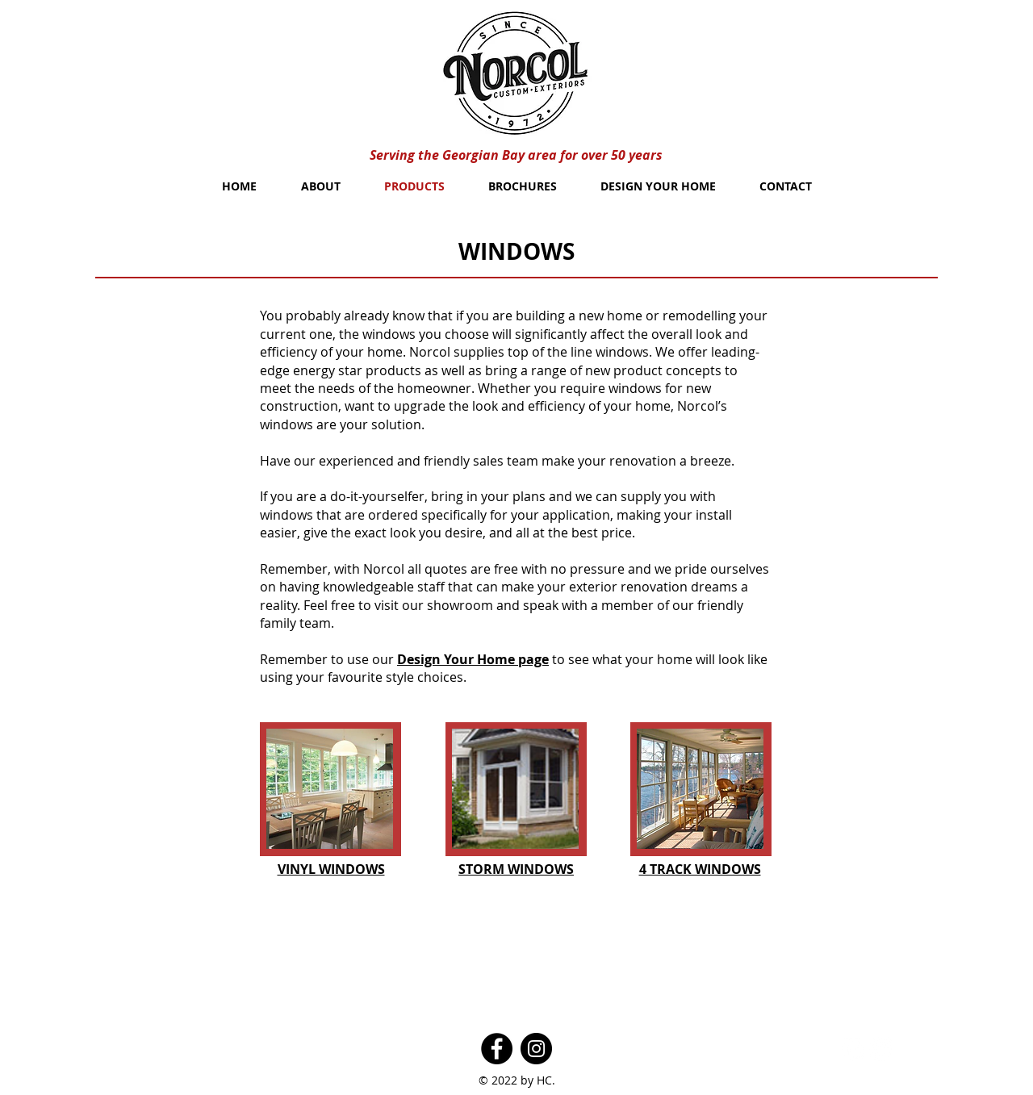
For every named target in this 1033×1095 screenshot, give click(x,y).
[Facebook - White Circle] (852, 1049)
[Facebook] (496, 1048)
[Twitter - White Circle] (881, 1049)
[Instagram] (536, 1048)
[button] (329, 789)
